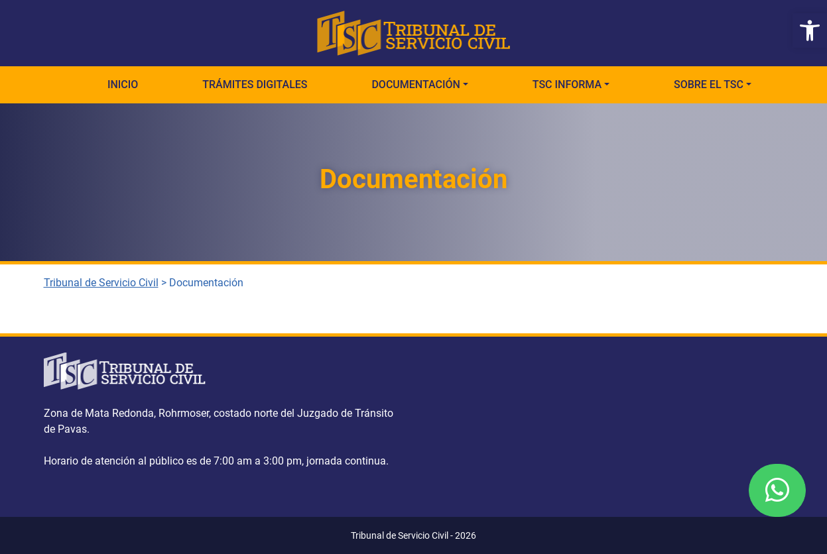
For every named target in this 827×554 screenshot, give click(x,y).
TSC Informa (567, 84)
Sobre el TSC (708, 84)
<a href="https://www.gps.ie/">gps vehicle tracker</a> (603, 424)
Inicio (122, 84)
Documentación (415, 84)
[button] (810, 30)
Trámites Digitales (254, 84)
